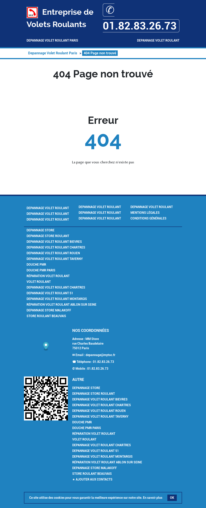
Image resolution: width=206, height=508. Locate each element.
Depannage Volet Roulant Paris (52, 40)
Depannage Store (40, 230)
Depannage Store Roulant (48, 236)
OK (172, 497)
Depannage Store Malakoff (49, 310)
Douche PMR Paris (41, 270)
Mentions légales (145, 212)
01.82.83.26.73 (103, 362)
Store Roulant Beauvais (46, 316)
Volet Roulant (39, 281)
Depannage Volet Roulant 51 (50, 293)
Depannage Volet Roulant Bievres (54, 241)
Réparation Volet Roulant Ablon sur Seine (61, 304)
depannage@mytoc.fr (100, 355)
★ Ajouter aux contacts (92, 479)
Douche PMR (36, 264)
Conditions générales (148, 218)
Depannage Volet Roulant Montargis (57, 299)
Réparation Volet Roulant (48, 276)
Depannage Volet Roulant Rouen (53, 253)
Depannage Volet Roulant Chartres (56, 247)
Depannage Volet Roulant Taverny (55, 259)
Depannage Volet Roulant (158, 40)
